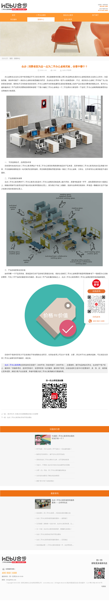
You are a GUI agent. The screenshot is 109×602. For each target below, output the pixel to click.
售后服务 (13, 19)
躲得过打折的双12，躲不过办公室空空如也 (50, 454)
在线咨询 (96, 291)
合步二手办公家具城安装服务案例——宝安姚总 (52, 540)
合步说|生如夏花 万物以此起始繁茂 (47, 476)
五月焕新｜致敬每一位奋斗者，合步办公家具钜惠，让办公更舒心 (57, 524)
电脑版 (103, 586)
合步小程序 (68, 19)
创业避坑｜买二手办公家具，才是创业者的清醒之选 (53, 513)
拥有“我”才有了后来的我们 (45, 481)
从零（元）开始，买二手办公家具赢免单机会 (51, 470)
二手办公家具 (41, 15)
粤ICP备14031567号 (96, 583)
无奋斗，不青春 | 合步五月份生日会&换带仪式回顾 (53, 465)
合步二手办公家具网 (12, 365)
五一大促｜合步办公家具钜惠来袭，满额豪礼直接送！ (54, 529)
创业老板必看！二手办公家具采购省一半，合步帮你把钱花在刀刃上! (58, 545)
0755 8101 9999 (103, 10)
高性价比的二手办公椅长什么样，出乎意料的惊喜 (52, 459)
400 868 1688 (104, 6)
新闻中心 (41, 19)
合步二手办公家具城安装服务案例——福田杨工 (52, 518)
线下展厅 (95, 15)
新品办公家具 (68, 15)
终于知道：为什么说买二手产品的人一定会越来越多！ (54, 449)
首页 (13, 15)
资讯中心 (17, 58)
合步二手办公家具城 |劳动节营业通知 (48, 534)
